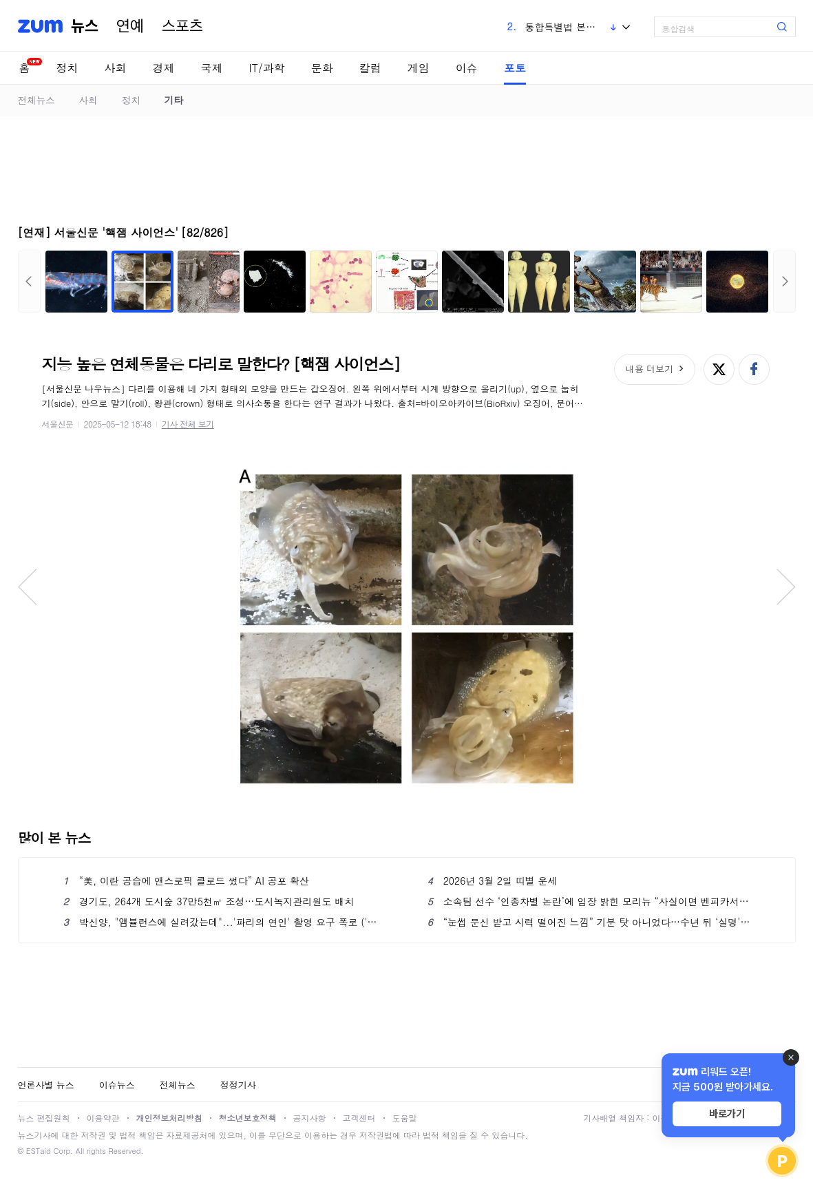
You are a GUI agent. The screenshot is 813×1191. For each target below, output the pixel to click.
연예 (130, 26)
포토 (515, 68)
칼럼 (370, 68)
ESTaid (38, 1151)
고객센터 (359, 1118)
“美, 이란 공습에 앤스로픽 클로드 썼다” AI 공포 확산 (186, 880)
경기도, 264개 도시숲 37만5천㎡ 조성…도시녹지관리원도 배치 (209, 901)
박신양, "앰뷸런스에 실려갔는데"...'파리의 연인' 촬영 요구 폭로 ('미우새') (224, 922)
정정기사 (238, 1084)
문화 (322, 68)
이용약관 (103, 1118)
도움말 (404, 1118)
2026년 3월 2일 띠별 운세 (492, 880)
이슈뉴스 (117, 1084)
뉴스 (84, 26)
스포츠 (182, 26)
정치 (67, 68)
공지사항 (309, 1118)
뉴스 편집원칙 (44, 1118)
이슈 (467, 68)
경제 (164, 68)
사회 (116, 68)
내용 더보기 (649, 368)
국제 (212, 68)
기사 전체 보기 (188, 424)
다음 (784, 282)
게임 (419, 68)
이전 (29, 282)
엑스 (719, 369)
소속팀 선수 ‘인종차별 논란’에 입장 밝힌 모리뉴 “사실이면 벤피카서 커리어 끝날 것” (588, 901)
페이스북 (754, 369)
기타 (174, 100)
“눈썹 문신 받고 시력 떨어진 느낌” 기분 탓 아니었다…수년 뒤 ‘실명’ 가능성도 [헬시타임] (588, 922)
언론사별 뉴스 (46, 1084)
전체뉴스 (36, 100)
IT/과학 (267, 68)
